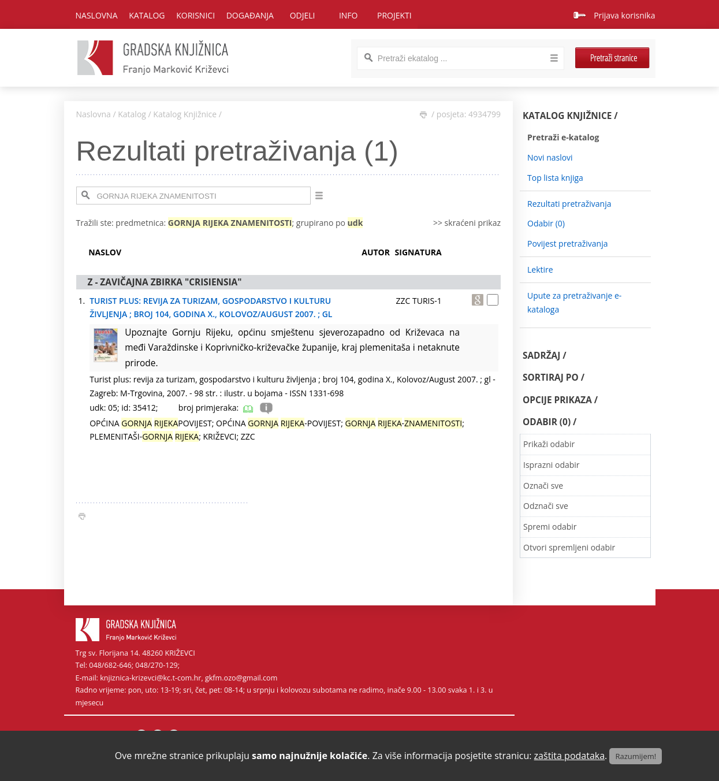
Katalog (132, 114)
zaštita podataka (569, 755)
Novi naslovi (550, 157)
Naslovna (97, 15)
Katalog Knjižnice (185, 114)
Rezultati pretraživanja (569, 203)
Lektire (540, 269)
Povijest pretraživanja (567, 243)
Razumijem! (635, 756)
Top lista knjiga (555, 177)
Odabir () (546, 223)
